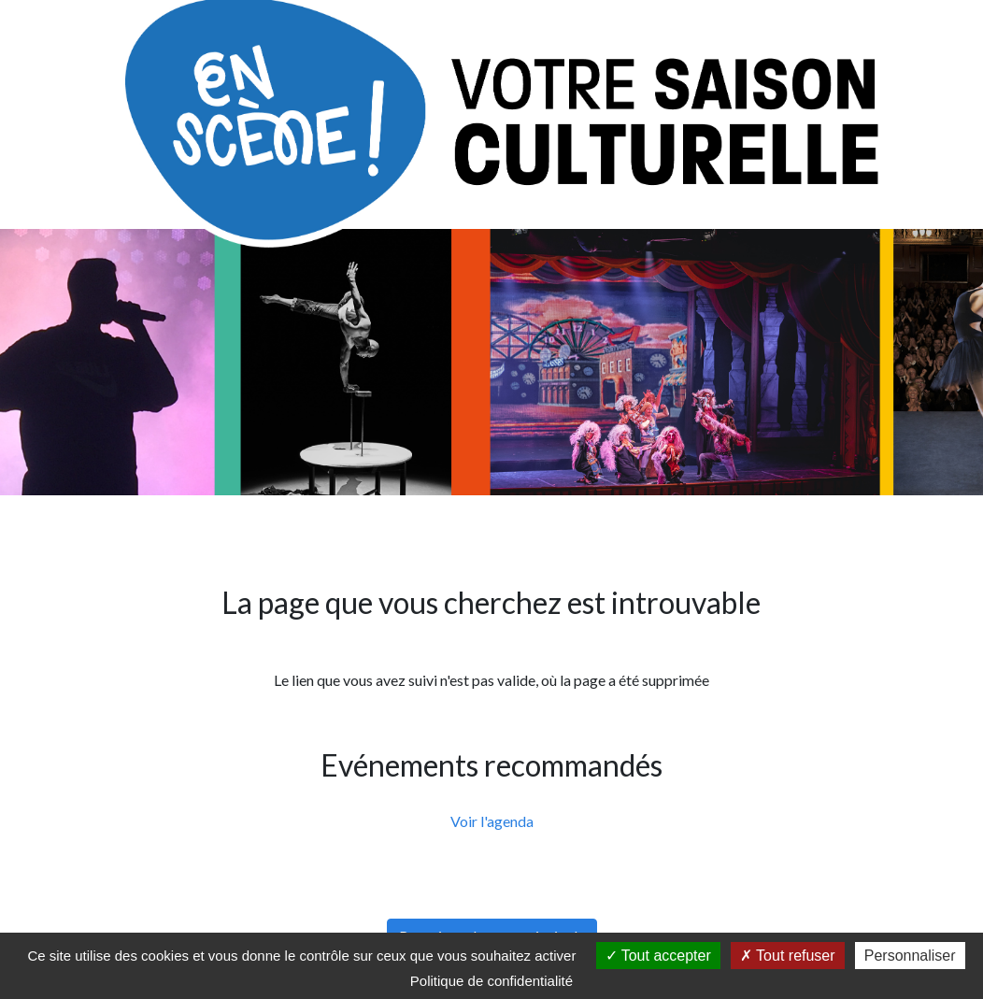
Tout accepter (658, 955)
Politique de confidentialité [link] (491, 981)
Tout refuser (787, 955)
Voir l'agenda (492, 821)
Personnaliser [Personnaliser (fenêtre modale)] (910, 955)
